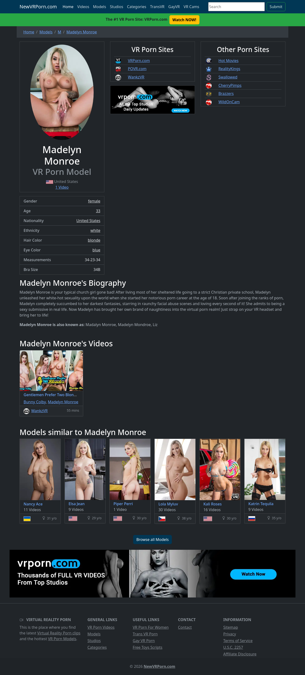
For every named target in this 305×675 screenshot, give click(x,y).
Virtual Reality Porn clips (58, 633)
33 (98, 210)
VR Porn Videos (101, 627)
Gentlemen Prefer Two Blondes (52, 394)
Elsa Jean (77, 503)
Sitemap (230, 627)
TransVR (157, 6)
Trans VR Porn (145, 634)
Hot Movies (229, 60)
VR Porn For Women (151, 627)
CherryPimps (230, 85)
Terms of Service (238, 640)
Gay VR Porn (144, 640)
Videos (83, 6)
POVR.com (137, 68)
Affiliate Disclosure (239, 654)
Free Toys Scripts (147, 647)
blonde (94, 240)
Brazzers (226, 93)
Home (68, 6)
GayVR (174, 6)
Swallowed (228, 77)
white (95, 230)
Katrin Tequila (260, 503)
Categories (136, 6)
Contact (185, 627)
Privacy (229, 634)
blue (96, 250)
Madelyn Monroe (63, 402)
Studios (116, 6)
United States (88, 220)
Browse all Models (152, 539)
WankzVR (136, 77)
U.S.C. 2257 (233, 647)
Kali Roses (212, 504)
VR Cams (191, 6)
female (94, 201)
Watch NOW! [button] (184, 19)
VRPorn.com (139, 60)
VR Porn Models (62, 638)
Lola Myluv (168, 504)
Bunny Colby (35, 402)
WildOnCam (229, 101)
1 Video (62, 187)
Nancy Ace (33, 504)
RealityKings (229, 68)
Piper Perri (123, 503)
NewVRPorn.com (38, 6)
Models (99, 6)
